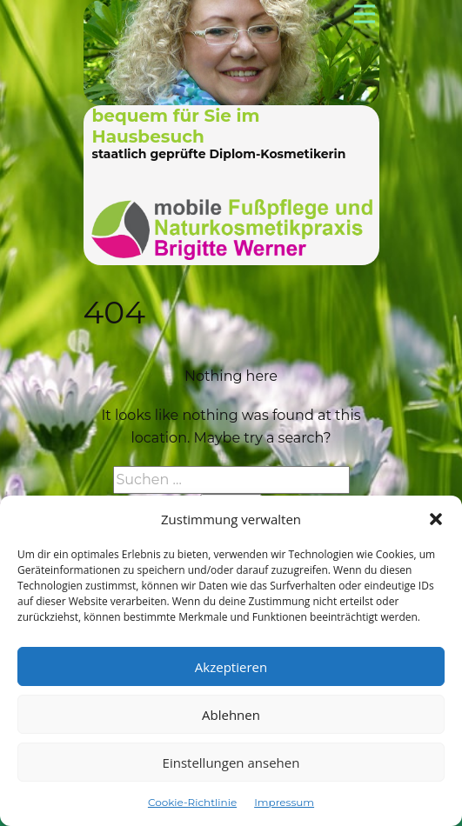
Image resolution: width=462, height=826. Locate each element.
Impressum (284, 802)
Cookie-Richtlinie (192, 802)
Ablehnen (231, 714)
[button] (436, 519)
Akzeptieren (231, 667)
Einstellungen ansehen (231, 762)
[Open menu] (364, 14)
